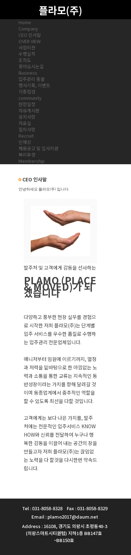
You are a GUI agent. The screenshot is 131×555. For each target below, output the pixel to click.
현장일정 (27, 104)
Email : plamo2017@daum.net (64, 516)
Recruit (26, 135)
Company (28, 28)
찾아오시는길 (31, 66)
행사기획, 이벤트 (34, 85)
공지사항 (27, 116)
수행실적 (27, 53)
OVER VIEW (30, 41)
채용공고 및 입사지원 (38, 148)
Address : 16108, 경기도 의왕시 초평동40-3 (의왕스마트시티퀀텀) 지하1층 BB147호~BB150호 (64, 533)
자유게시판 (29, 110)
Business (28, 72)
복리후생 (27, 154)
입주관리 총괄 (32, 79)
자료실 (25, 123)
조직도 (25, 60)
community (30, 98)
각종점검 (27, 91)
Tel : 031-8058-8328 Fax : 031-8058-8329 (65, 508)
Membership (32, 161)
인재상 (25, 142)
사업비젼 (27, 47)
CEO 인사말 (30, 35)
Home (25, 22)
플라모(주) (60, 10)
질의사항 (27, 129)
